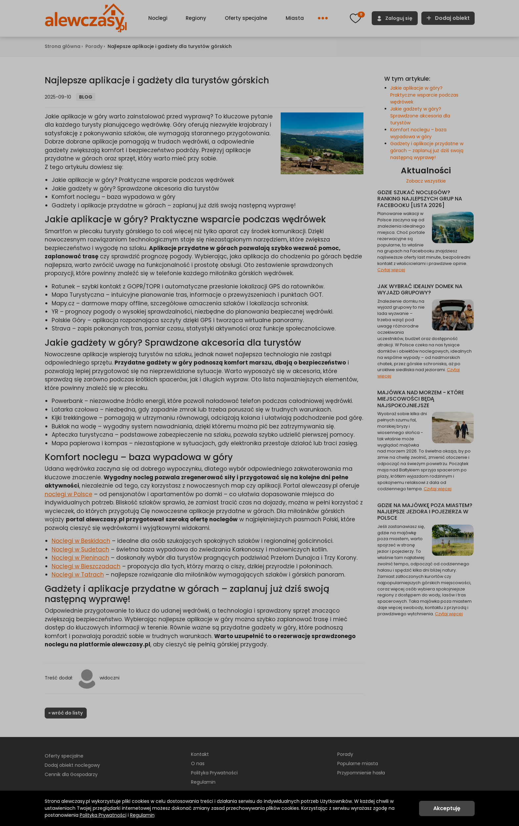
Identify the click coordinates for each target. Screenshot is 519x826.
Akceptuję (446, 808)
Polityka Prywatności (103, 815)
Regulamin (142, 815)
